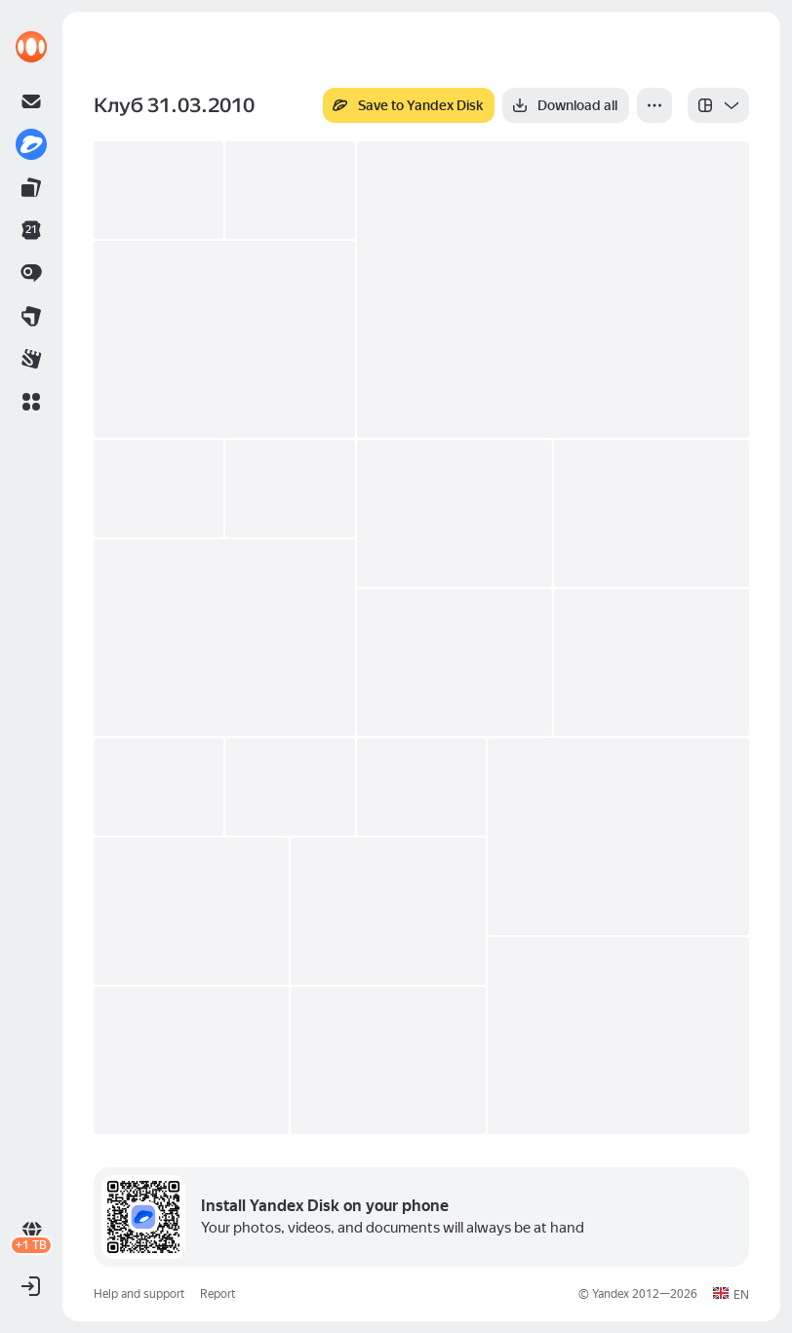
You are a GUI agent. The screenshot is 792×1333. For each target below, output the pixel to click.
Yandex (610, 1294)
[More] (654, 105)
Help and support (139, 1294)
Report (217, 1294)
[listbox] (718, 105)
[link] (31, 46)
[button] (31, 401)
